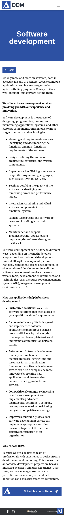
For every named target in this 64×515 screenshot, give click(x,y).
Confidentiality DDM (53, 511)
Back (9, 69)
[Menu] (58, 5)
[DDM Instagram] (13, 511)
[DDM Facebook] (8, 511)
